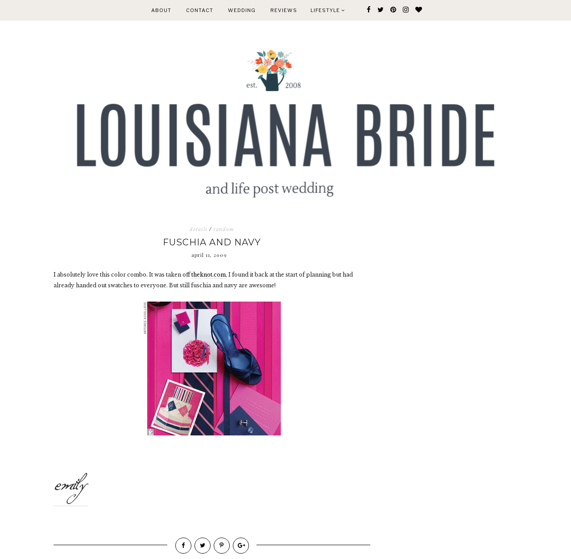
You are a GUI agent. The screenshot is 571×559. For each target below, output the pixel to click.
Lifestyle (327, 10)
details (198, 229)
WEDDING (242, 10)
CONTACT (199, 10)
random (223, 229)
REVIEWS (283, 10)
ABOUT (161, 10)
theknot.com (208, 274)
